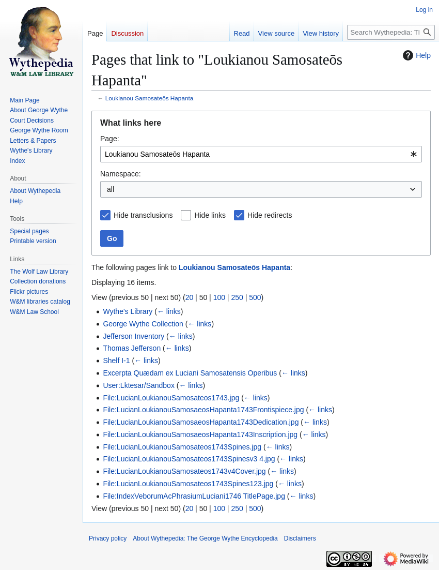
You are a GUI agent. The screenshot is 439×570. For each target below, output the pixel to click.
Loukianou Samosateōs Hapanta (149, 98)
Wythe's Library (127, 311)
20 (189, 297)
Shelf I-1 (116, 360)
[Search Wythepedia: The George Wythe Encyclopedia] (391, 32)
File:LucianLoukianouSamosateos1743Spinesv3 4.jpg (189, 459)
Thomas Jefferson (132, 348)
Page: (109, 138)
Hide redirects (269, 215)
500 (255, 297)
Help (415, 55)
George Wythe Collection (143, 324)
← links (169, 311)
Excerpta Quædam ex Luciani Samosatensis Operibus (190, 373)
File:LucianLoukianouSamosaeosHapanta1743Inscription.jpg (200, 434)
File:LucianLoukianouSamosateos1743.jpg (171, 398)
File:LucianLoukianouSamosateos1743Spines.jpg (182, 447)
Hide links (210, 215)
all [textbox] (110, 189)
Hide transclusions (143, 215)
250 (237, 297)
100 (219, 297)
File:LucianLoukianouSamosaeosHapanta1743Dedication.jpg (201, 422)
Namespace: (120, 174)
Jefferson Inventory (133, 336)
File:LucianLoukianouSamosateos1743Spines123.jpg (188, 483)
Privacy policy (108, 538)
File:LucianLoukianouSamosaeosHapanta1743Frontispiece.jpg (203, 410)
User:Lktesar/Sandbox (139, 385)
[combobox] (261, 154)
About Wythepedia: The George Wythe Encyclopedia (205, 538)
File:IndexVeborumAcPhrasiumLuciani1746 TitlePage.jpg (194, 496)
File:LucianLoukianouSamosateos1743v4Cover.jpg (184, 471)
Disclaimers (300, 538)
